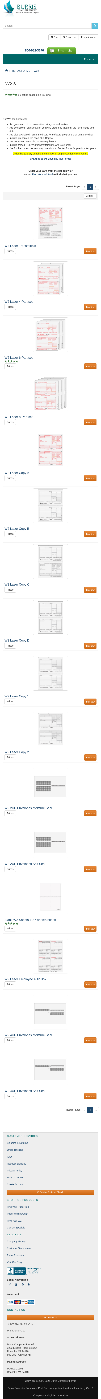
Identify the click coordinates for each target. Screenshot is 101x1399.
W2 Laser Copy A (17, 473)
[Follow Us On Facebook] (10, 1284)
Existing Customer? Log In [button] (50, 1192)
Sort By (90, 196)
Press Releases (15, 1255)
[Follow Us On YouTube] (16, 1284)
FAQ (9, 1156)
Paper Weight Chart (17, 1213)
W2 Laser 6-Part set (19, 357)
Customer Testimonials (19, 1248)
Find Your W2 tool (42, 174)
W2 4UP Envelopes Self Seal (25, 1091)
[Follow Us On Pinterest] (22, 1284)
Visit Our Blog (14, 1262)
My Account (88, 37)
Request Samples (16, 1163)
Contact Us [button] (50, 1317)
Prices (10, 251)
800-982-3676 (34, 50)
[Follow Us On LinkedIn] (29, 1284)
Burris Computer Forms (63, 1380)
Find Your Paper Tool (18, 1206)
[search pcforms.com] (94, 26)
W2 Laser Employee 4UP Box (25, 979)
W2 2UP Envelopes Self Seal (25, 864)
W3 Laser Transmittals (20, 246)
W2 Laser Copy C (17, 584)
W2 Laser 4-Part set (19, 301)
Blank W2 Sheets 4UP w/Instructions (30, 920)
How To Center (15, 1177)
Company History (16, 1241)
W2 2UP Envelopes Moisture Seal (28, 808)
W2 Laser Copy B (17, 528)
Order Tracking (15, 1149)
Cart (54, 37)
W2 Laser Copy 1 (17, 696)
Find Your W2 (14, 1220)
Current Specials (16, 1227)
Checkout (69, 37)
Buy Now (90, 251)
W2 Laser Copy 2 (17, 752)
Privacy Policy (14, 1170)
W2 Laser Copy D (17, 640)
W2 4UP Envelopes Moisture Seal (28, 1035)
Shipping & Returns (17, 1143)
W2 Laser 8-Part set (19, 417)
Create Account (15, 1184)
